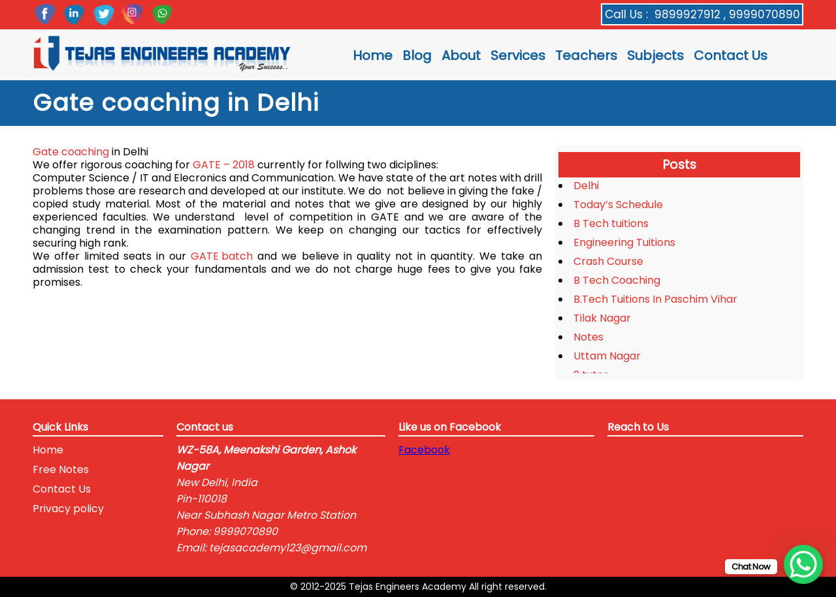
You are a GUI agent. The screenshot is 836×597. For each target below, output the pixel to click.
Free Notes (61, 469)
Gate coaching (71, 152)
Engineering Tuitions (624, 242)
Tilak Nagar (602, 318)
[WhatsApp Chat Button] (803, 564)
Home (373, 55)
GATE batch (222, 256)
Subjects (655, 55)
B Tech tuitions (611, 223)
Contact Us (730, 55)
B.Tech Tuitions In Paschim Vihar (655, 299)
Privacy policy (68, 508)
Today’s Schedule (618, 204)
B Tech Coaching (616, 280)
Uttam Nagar (607, 355)
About (461, 55)
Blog (417, 55)
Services (517, 55)
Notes (588, 336)
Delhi (586, 185)
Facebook (424, 449)
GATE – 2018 (224, 165)
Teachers (586, 55)
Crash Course (608, 261)
